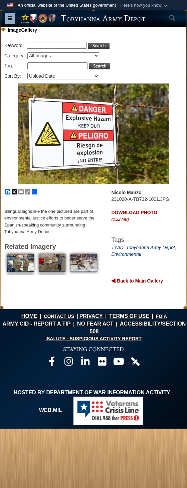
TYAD (117, 247)
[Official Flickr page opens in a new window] (102, 363)
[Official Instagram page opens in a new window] (68, 363)
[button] (144, 5)
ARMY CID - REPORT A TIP (36, 324)
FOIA (161, 316)
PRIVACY (91, 316)
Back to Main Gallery (139, 281)
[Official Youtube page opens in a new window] (118, 363)
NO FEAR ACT (95, 324)
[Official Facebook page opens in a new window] (51, 363)
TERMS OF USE (129, 316)
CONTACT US (59, 316)
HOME (29, 316)
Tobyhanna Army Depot (150, 247)
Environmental (126, 254)
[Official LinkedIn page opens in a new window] (85, 363)
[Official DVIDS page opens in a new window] (135, 361)
